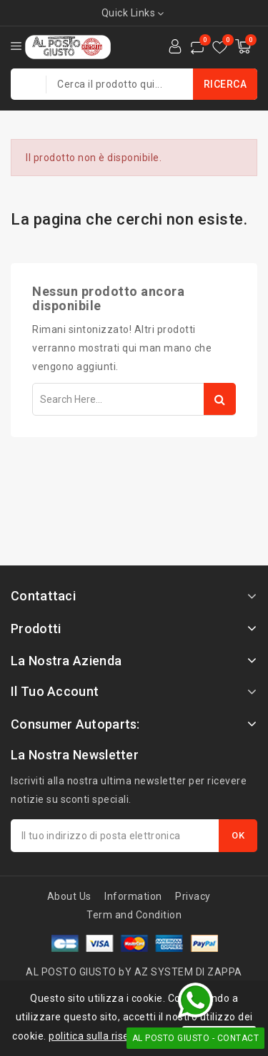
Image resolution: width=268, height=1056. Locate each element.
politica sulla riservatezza (111, 1036)
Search (220, 399)
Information (133, 896)
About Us (69, 896)
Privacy (193, 896)
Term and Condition (134, 915)
